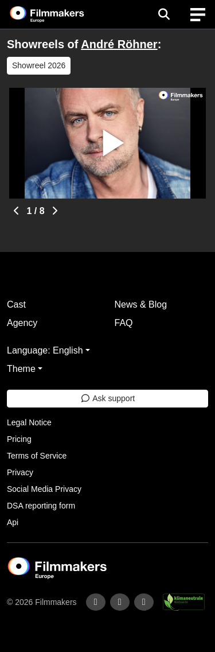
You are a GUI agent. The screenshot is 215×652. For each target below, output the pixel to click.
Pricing (19, 439)
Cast (16, 304)
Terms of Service (37, 455)
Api (12, 522)
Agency (22, 323)
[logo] (60, 14)
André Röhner (119, 44)
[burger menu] (198, 14)
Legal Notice (29, 422)
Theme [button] (21, 369)
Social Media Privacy (44, 489)
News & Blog (141, 304)
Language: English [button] (45, 350)
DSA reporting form (41, 505)
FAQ (124, 323)
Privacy (20, 472)
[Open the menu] (164, 14)
